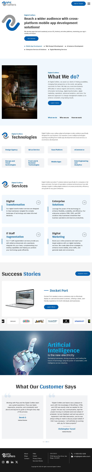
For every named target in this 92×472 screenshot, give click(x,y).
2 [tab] (45, 442)
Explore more (82, 273)
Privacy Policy (37, 458)
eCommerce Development (75, 46)
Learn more (55, 103)
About (26, 453)
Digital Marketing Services (58, 49)
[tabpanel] (22, 417)
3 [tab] (47, 442)
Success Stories (38, 461)
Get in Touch (78, 3)
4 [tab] (49, 442)
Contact (26, 458)
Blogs (26, 456)
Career (35, 456)
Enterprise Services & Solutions (36, 49)
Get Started (31, 38)
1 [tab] (43, 442)
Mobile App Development (34, 46)
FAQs (34, 453)
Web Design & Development (54, 46)
